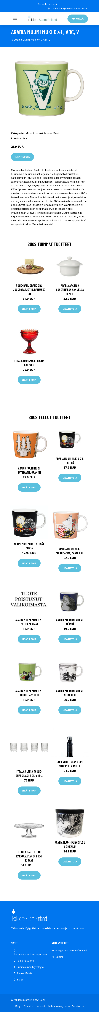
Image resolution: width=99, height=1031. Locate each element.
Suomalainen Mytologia (30, 967)
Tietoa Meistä (24, 973)
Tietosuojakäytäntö (59, 1006)
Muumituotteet (34, 133)
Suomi (54, 8)
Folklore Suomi (25, 960)
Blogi (20, 979)
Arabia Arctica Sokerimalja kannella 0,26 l (70, 290)
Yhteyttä (28, 1006)
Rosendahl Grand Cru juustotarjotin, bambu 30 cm (29, 290)
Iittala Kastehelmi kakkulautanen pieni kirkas (29, 856)
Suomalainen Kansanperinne (30, 954)
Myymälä (78, 18)
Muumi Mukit (51, 133)
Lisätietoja (22, 156)
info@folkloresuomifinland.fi (73, 8)
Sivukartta (78, 1006)
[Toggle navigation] (15, 18)
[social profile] (60, 4)
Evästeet (40, 1006)
